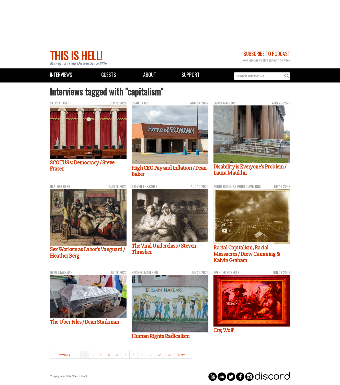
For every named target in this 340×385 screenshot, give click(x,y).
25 (160, 355)
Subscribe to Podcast (267, 53)
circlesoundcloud (222, 376)
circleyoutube (212, 376)
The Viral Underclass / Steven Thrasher (164, 249)
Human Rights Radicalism (161, 336)
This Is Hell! (76, 55)
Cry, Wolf (223, 330)
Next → (183, 355)
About (149, 74)
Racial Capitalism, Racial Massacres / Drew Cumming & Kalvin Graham (246, 254)
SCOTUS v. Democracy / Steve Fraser (82, 166)
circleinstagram (249, 376)
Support (191, 74)
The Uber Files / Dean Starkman (84, 322)
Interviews (61, 74)
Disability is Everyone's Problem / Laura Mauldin (249, 170)
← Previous (61, 355)
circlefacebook (240, 376)
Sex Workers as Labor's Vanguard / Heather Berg (87, 252)
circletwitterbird (231, 376)
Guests (108, 74)
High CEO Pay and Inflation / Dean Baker (169, 171)
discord (272, 376)
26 (170, 355)
